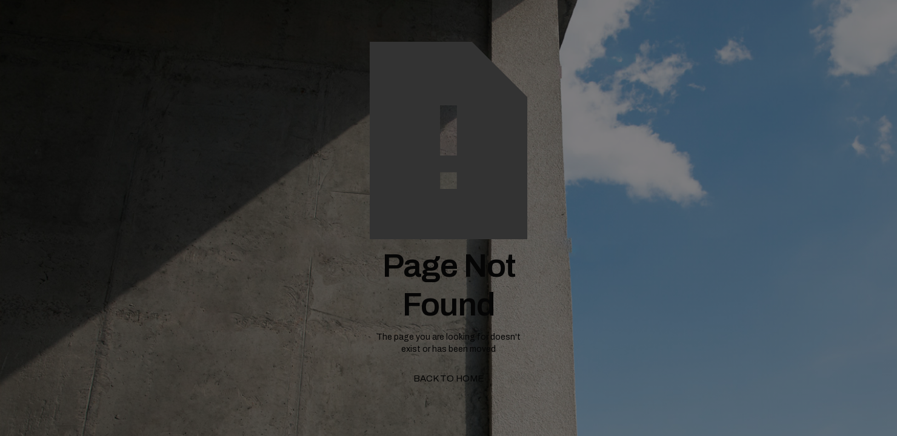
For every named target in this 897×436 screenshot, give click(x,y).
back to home (448, 378)
